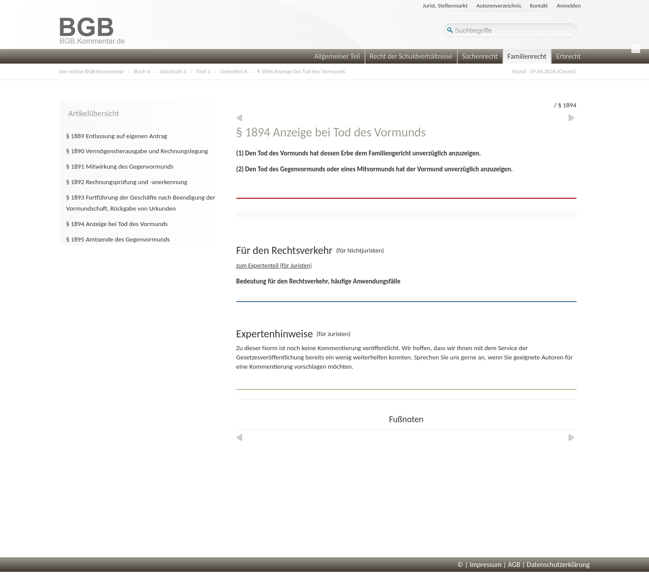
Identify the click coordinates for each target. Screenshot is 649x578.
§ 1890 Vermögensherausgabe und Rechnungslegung (137, 151)
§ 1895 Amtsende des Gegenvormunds (118, 239)
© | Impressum (479, 564)
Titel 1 (203, 71)
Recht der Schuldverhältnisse (411, 56)
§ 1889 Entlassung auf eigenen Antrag (116, 136)
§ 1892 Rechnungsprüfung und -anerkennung (126, 182)
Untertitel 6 (233, 71)
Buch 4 (142, 71)
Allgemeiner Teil (337, 56)
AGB (514, 564)
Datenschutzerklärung (558, 564)
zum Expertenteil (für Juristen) (274, 265)
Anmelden (569, 5)
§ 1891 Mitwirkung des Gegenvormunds (120, 166)
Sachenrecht (479, 56)
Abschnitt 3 (173, 71)
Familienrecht (527, 56)
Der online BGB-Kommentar (92, 71)
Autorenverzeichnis (498, 5)
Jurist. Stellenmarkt (445, 5)
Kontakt (539, 5)
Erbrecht (568, 56)
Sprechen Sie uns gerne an (449, 357)
